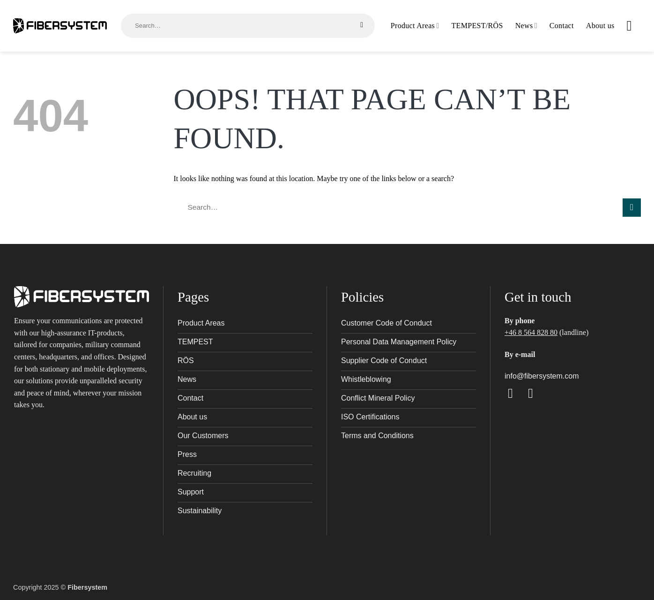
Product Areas (415, 25)
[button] (634, 26)
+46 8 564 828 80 (531, 332)
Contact (562, 26)
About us (600, 26)
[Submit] (362, 25)
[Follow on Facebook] (514, 393)
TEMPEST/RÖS (477, 26)
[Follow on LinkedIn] (535, 393)
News (526, 25)
